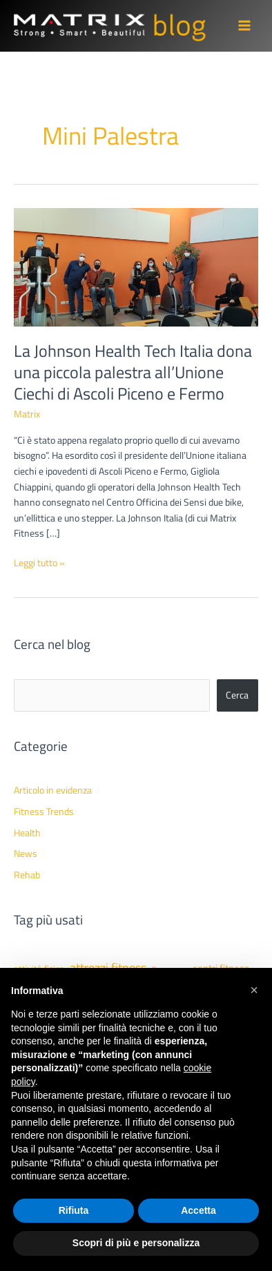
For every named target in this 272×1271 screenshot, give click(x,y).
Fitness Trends (44, 811)
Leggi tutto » (39, 563)
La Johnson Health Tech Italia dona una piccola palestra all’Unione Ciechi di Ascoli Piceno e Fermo (133, 372)
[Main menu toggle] (245, 26)
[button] (254, 990)
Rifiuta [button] (74, 1210)
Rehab (27, 875)
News (25, 853)
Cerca (237, 695)
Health (27, 833)
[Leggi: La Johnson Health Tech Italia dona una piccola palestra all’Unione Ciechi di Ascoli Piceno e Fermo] (136, 266)
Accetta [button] (198, 1210)
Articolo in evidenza (53, 790)
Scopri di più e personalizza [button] (136, 1242)
